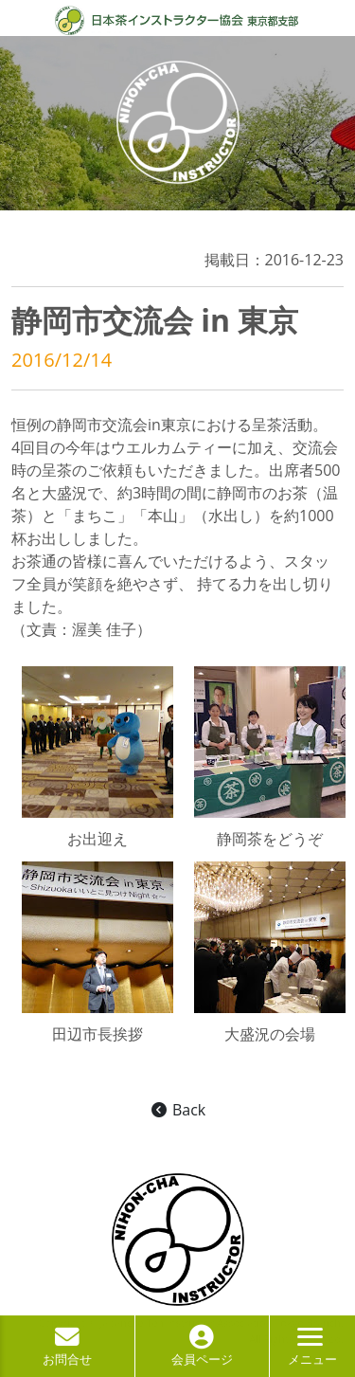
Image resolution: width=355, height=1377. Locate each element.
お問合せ (67, 1350)
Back (177, 1109)
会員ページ (202, 1350)
